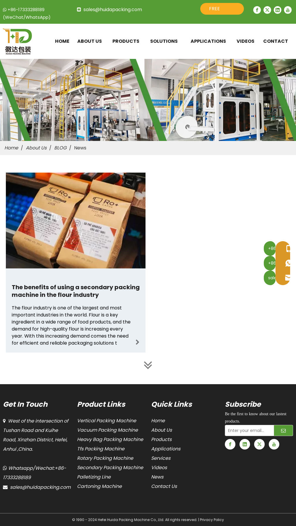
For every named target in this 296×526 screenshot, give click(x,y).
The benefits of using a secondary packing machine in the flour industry (76, 291)
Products (161, 439)
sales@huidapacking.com (112, 9)
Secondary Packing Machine (110, 467)
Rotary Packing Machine (105, 458)
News (157, 477)
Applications (165, 448)
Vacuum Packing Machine (107, 430)
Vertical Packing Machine (106, 420)
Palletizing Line (94, 477)
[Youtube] (288, 10)
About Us (161, 430)
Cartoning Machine (99, 486)
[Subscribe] (283, 430)
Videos (159, 467)
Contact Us (164, 486)
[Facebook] (257, 10)
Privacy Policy (212, 519)
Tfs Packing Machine (100, 448)
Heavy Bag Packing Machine (110, 439)
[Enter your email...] (248, 430)
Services (160, 458)
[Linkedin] (277, 10)
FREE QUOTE (217, 10)
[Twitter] (267, 10)
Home (158, 420)
